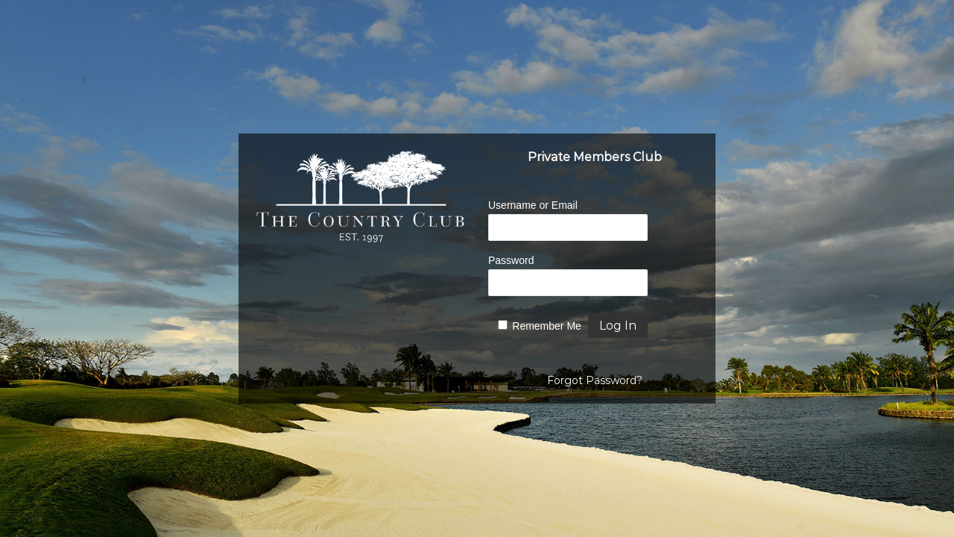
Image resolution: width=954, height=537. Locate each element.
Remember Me (546, 326)
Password (511, 260)
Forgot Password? (594, 380)
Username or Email (533, 205)
